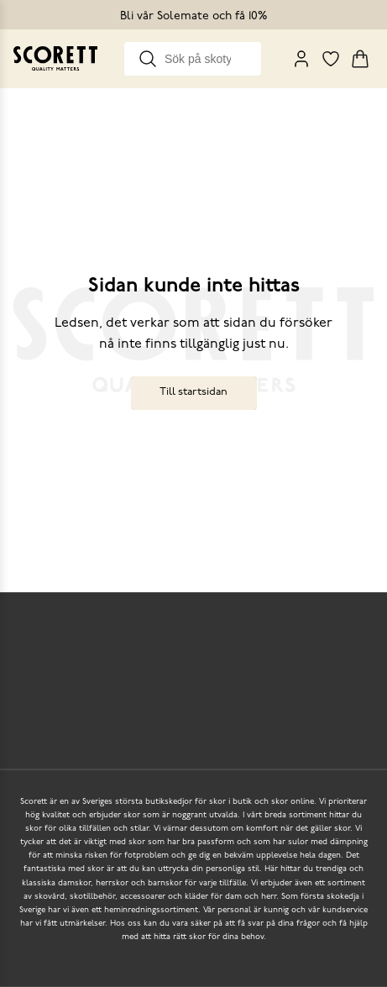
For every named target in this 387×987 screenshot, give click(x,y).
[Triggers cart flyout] (360, 58)
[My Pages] (301, 58)
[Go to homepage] (55, 58)
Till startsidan (193, 391)
